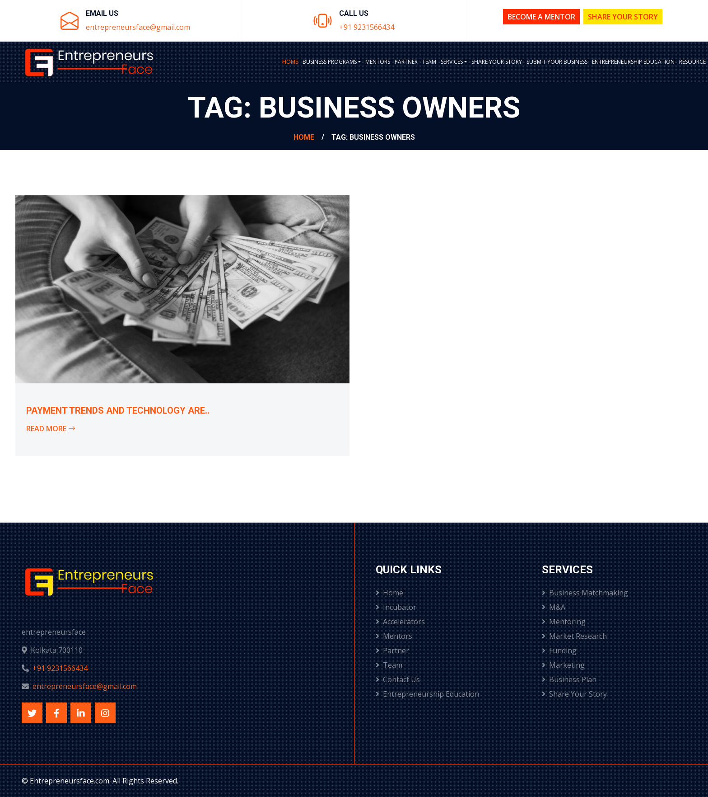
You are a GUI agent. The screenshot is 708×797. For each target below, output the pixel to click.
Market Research (574, 636)
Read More (50, 429)
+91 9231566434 (366, 27)
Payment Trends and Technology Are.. (118, 410)
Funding (559, 651)
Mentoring (564, 622)
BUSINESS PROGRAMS (330, 62)
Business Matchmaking (585, 593)
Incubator (396, 607)
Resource (692, 62)
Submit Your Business (556, 62)
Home (290, 62)
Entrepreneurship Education (633, 62)
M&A (553, 607)
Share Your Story (623, 17)
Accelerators (400, 622)
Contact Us (398, 679)
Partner (406, 62)
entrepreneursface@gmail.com (138, 27)
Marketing (563, 665)
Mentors (377, 62)
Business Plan (569, 679)
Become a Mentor (541, 17)
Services (452, 62)
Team (429, 62)
